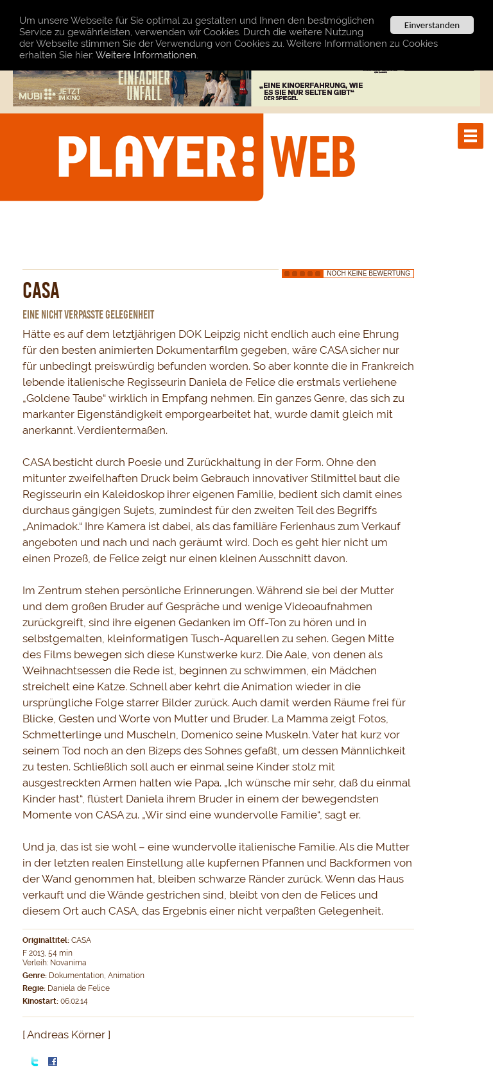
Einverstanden (432, 25)
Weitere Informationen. (147, 54)
